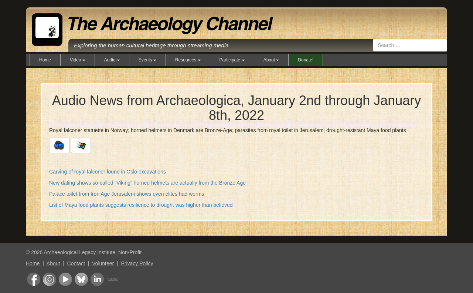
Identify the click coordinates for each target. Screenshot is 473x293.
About (53, 263)
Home (45, 60)
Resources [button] (188, 60)
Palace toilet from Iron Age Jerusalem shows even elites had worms (126, 194)
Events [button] (147, 60)
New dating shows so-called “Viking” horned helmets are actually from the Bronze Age (147, 183)
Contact (76, 263)
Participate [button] (232, 60)
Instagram (49, 279)
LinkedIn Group (97, 279)
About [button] (271, 60)
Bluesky (81, 279)
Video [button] (77, 60)
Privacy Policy (137, 263)
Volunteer (103, 263)
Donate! (305, 60)
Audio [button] (112, 60)
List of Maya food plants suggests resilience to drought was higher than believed (141, 205)
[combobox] (410, 45)
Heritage (112, 279)
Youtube (65, 279)
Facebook (33, 279)
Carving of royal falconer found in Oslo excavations (107, 172)
